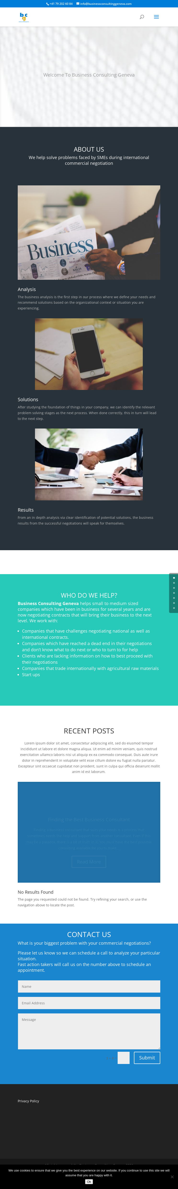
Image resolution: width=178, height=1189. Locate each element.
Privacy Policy (28, 1101)
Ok (89, 1181)
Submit (147, 1057)
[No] (172, 1176)
